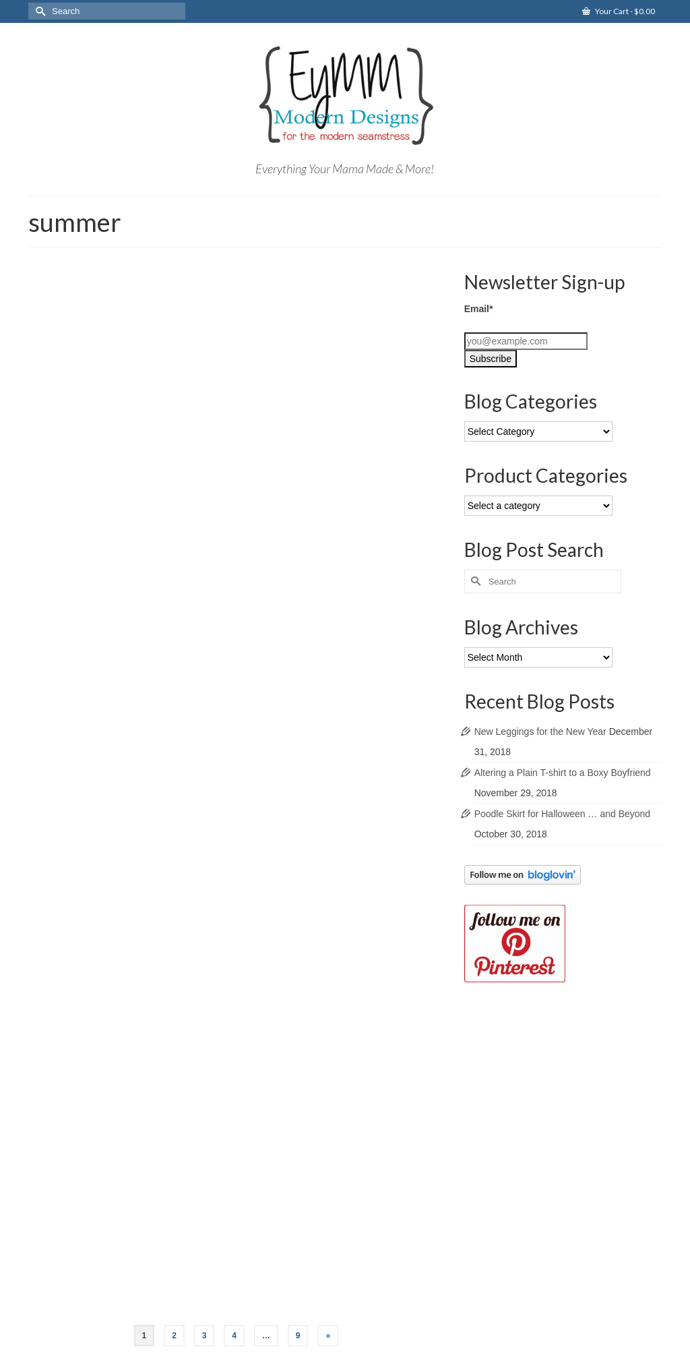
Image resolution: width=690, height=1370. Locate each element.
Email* (478, 308)
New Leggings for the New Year (540, 731)
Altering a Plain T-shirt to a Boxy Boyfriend (562, 772)
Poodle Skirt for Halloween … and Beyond (562, 813)
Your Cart (618, 11)
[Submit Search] (38, 11)
